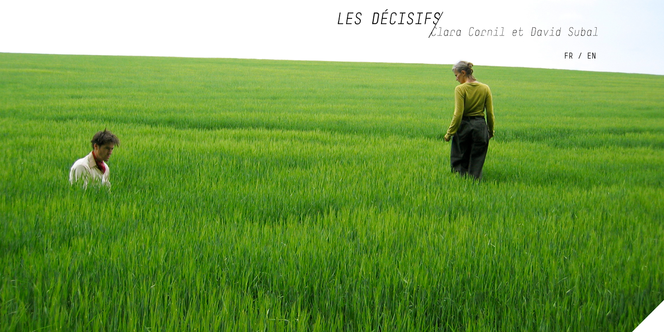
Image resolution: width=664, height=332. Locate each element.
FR (568, 55)
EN (591, 55)
